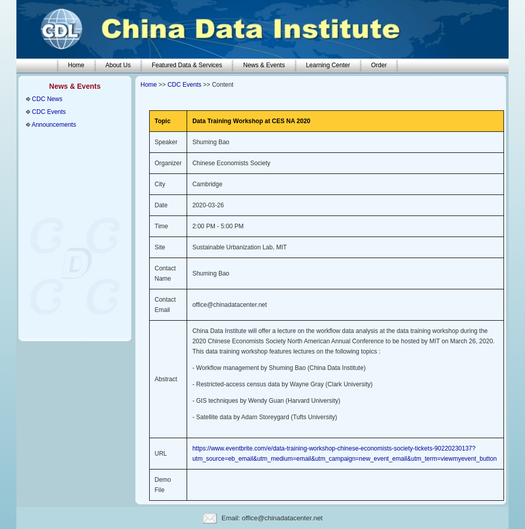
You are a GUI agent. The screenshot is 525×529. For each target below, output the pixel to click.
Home (148, 84)
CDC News (47, 99)
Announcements (54, 124)
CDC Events (49, 111)
